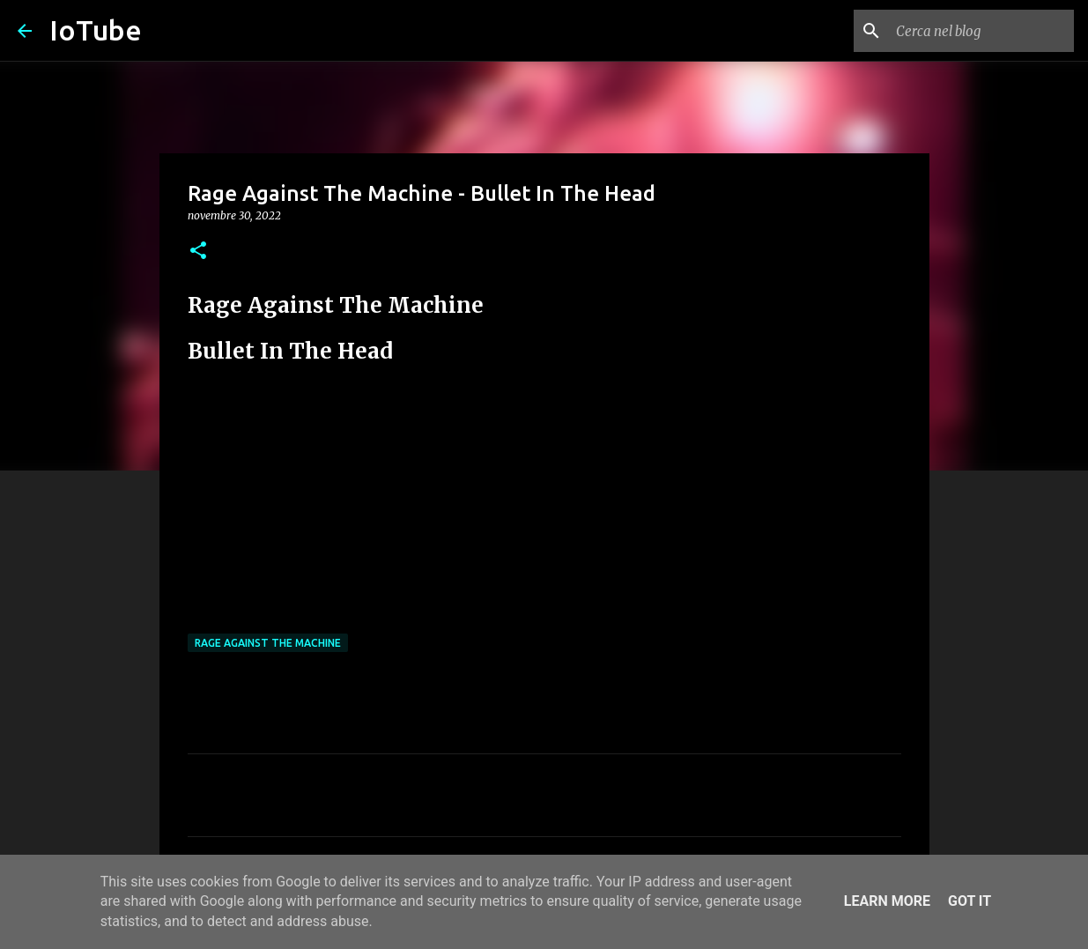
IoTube (95, 30)
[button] (198, 251)
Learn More (887, 901)
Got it (969, 901)
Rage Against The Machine (268, 643)
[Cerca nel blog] (981, 31)
